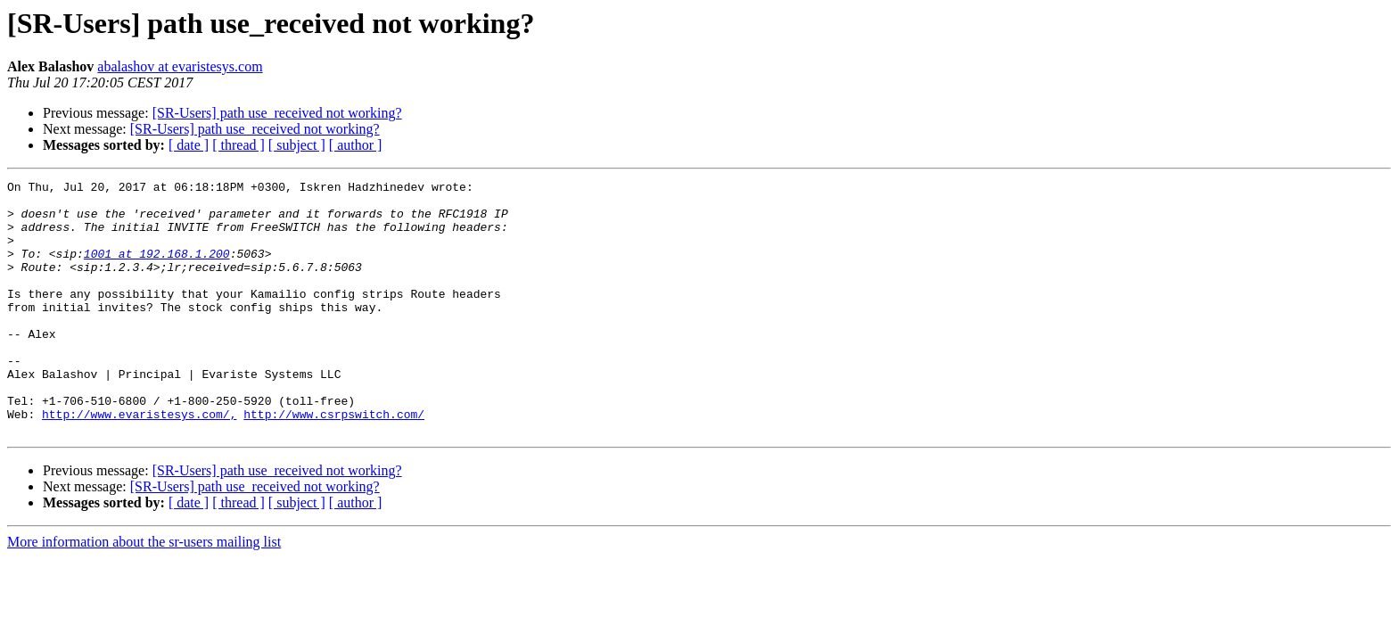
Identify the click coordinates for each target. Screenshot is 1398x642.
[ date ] (189, 144)
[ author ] (355, 144)
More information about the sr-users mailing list (144, 592)
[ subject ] (296, 144)
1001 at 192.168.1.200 (157, 269)
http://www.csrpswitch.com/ (333, 462)
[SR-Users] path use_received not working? (277, 112)
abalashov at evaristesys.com (179, 66)
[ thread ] (238, 144)
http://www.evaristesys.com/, (139, 462)
